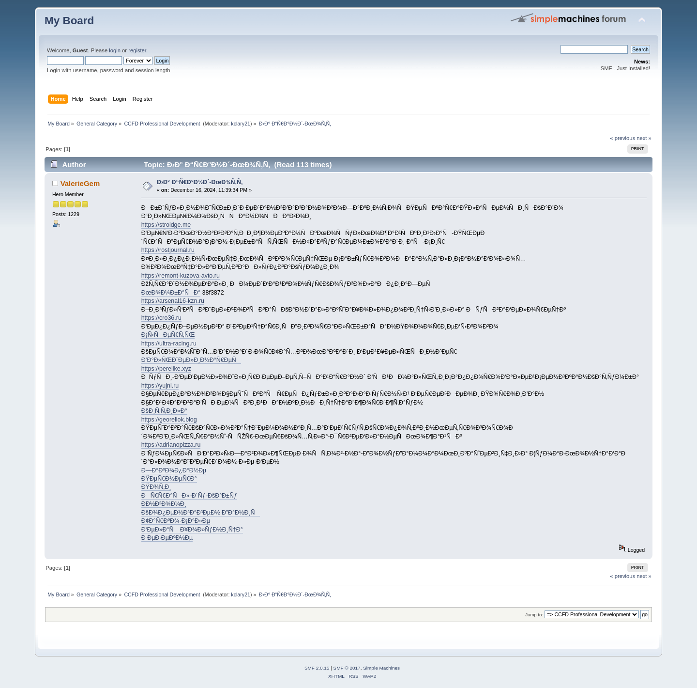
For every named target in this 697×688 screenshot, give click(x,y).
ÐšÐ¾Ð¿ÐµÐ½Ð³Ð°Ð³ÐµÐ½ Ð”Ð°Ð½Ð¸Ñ (200, 512)
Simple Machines (381, 668)
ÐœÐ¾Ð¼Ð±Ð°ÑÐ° (170, 292)
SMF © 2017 (347, 668)
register (137, 50)
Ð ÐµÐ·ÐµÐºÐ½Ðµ (167, 537)
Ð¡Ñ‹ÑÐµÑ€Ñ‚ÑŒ (168, 334)
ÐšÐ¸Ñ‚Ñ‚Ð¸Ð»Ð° (164, 410)
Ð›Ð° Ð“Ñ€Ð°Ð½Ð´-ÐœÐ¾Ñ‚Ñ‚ (200, 182)
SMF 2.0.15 (317, 668)
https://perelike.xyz (166, 368)
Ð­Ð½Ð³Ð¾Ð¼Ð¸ (164, 503)
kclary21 (240, 123)
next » (644, 138)
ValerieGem (80, 183)
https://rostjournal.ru (168, 250)
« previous (622, 138)
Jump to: (534, 614)
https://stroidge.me (166, 224)
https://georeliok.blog (169, 419)
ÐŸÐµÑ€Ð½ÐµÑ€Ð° (169, 478)
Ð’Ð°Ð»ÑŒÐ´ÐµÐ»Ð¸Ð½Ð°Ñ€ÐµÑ (191, 360)
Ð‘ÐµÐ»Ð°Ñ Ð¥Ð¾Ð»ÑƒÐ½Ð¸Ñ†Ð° (192, 529)
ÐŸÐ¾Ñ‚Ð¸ (156, 487)
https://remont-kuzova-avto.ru (180, 275)
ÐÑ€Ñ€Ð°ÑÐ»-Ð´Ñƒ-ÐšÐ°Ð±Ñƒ (189, 495)
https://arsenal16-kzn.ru (172, 300)
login (115, 50)
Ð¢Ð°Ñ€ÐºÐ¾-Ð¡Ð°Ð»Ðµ (175, 520)
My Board (69, 21)
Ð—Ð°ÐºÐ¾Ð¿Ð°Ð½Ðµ (174, 470)
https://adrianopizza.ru (171, 444)
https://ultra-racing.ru (169, 343)
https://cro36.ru (161, 317)
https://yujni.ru (160, 385)
